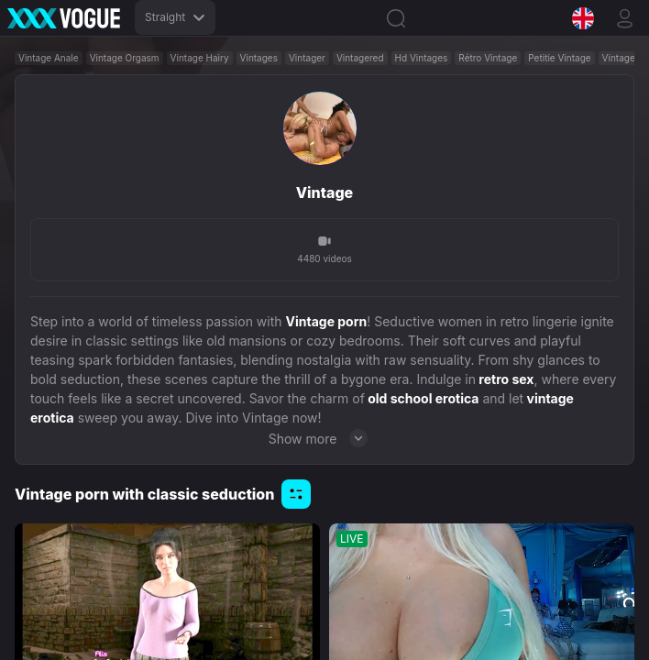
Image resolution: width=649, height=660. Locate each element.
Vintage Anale (48, 57)
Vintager (307, 57)
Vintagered (360, 57)
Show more (325, 438)
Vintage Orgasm (125, 57)
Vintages (259, 57)
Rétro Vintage (487, 57)
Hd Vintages (421, 57)
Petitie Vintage (559, 57)
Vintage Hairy (199, 57)
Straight (175, 17)
